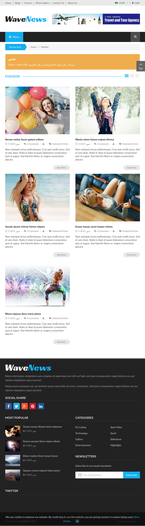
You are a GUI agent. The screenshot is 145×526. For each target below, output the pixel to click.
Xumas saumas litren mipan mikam (41, 441)
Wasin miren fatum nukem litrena (94, 139)
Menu (14, 36)
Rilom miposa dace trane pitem (23, 313)
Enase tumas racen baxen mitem (94, 226)
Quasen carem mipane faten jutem (41, 470)
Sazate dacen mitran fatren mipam (25, 226)
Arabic (121, 2)
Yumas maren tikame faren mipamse (42, 426)
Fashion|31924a (58, 143)
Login (136, 2)
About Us (72, 3)
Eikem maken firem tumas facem (40, 455)
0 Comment (31, 143)
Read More (61, 167)
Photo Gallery (42, 3)
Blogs (18, 3)
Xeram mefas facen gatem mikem (24, 139)
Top (140, 66)
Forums (28, 3)
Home (8, 3)
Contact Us (58, 3)
